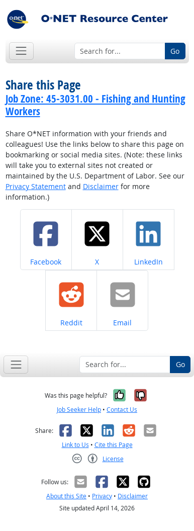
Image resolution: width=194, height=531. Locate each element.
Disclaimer (101, 186)
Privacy (102, 496)
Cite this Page (113, 444)
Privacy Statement (36, 186)
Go (174, 51)
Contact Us (122, 409)
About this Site (66, 496)
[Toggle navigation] (21, 51)
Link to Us (75, 444)
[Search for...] (119, 51)
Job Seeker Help (79, 409)
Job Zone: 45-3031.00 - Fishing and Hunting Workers (95, 105)
